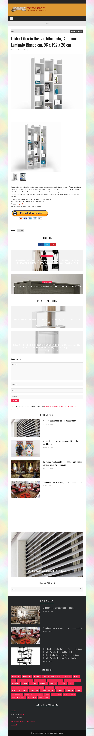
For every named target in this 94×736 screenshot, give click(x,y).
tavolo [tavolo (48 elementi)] (78, 690)
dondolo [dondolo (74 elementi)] (77, 680)
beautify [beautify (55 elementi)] (37, 676)
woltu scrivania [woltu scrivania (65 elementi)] (69, 694)
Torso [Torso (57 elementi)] (40, 694)
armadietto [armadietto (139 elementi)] (27, 676)
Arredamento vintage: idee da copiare (59, 607)
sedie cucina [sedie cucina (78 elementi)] (34, 690)
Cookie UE (14, 725)
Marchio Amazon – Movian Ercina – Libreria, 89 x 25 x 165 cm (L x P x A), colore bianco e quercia (47, 321)
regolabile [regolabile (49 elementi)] (49, 687)
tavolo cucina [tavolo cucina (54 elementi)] (17, 694)
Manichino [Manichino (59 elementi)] (33, 683)
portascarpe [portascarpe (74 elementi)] (39, 687)
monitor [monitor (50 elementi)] (53, 683)
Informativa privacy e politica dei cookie (23, 721)
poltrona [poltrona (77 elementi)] (15, 687)
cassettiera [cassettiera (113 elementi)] (67, 676)
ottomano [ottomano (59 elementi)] (62, 683)
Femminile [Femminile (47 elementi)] (15, 683)
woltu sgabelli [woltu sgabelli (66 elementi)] (44, 697)
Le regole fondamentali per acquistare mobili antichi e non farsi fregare (62, 463)
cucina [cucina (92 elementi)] (37, 680)
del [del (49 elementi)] (44, 680)
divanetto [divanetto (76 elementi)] (51, 680)
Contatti (13, 711)
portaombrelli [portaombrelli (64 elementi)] (26, 687)
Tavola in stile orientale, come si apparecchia (62, 482)
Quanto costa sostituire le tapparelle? (59, 420)
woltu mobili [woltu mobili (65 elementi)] (56, 694)
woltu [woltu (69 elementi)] (47, 694)
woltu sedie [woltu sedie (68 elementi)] (32, 697)
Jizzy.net (22, 714)
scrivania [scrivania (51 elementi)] (78, 687)
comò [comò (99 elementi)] (76, 676)
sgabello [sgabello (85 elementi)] (60, 690)
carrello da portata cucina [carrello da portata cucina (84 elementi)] (52, 676)
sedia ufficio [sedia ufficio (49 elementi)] (23, 690)
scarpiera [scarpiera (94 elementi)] (59, 687)
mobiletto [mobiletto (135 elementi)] (43, 683)
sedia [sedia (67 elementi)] (13, 690)
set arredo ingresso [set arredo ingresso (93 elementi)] (47, 690)
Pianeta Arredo (44, 733)
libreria (20, 230)
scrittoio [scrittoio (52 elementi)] (69, 687)
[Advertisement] (47, 116)
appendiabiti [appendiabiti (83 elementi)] (16, 676)
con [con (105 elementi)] (13, 680)
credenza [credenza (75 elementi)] (29, 680)
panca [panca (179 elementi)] (71, 683)
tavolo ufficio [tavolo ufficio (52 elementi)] (29, 694)
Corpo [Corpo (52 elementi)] (20, 680)
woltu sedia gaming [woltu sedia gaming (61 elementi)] (18, 697)
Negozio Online (76, 31)
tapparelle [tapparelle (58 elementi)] (69, 690)
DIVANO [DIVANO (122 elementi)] (60, 680)
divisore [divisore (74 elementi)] (68, 680)
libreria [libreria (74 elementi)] (24, 683)
